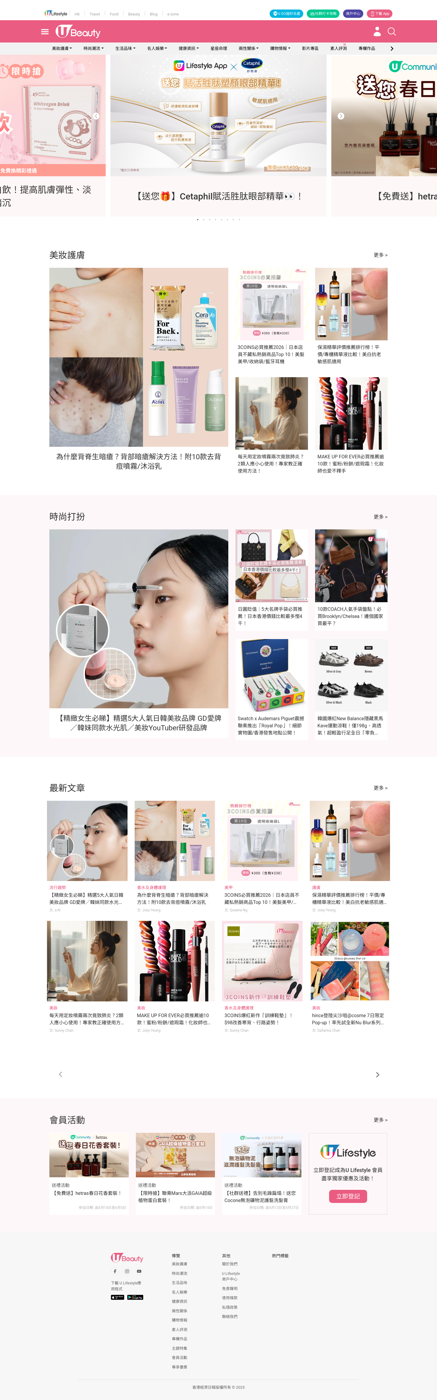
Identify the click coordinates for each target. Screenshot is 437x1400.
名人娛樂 (155, 48)
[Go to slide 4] (215, 219)
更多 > (381, 255)
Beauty (134, 14)
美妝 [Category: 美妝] (53, 1008)
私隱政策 (230, 1307)
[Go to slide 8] (239, 219)
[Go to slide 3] (209, 219)
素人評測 (179, 1329)
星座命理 (218, 48)
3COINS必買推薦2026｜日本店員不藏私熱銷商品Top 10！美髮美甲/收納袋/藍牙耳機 (271, 354)
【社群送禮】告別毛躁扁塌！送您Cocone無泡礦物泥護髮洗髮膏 (260, 1196)
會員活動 (179, 1357)
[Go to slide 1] (197, 219)
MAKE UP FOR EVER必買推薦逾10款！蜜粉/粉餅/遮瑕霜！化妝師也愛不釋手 (350, 464)
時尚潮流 (92, 48)
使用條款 (230, 1298)
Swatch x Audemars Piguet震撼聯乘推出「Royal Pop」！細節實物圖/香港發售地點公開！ (271, 726)
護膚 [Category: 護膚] (316, 887)
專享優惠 (179, 1367)
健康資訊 (187, 48)
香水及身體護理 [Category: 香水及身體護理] (151, 887)
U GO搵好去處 (286, 13)
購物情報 (278, 48)
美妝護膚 (60, 48)
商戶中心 (353, 14)
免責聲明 (230, 1288)
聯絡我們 (230, 1316)
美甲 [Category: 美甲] (228, 887)
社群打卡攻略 (323, 13)
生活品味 (123, 48)
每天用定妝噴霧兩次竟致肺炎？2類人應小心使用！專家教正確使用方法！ (271, 464)
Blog (154, 14)
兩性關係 (247, 48)
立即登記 (348, 1196)
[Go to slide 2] (203, 219)
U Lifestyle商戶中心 (231, 1276)
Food (114, 14)
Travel (94, 14)
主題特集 (179, 1348)
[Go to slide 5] (221, 219)
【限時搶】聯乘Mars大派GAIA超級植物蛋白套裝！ (175, 1196)
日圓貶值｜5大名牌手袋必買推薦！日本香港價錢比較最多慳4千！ (270, 616)
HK (77, 14)
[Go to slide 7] (233, 219)
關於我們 (230, 1264)
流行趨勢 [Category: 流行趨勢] (57, 887)
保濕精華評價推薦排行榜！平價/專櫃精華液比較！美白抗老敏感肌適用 (349, 354)
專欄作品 (179, 1339)
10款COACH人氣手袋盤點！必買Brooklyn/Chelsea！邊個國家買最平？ (350, 616)
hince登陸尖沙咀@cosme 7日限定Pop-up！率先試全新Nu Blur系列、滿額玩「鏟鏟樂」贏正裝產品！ (349, 1023)
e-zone (173, 14)
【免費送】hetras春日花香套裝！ (87, 1193)
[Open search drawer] (392, 31)
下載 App (379, 13)
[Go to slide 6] (227, 219)
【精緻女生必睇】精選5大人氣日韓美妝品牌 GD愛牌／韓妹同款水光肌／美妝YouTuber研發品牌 (86, 902)
